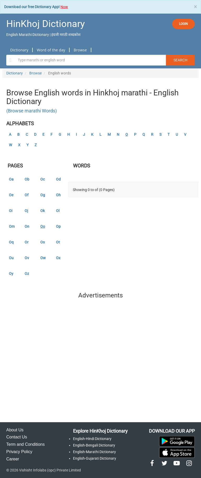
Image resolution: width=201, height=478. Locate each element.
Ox (58, 258)
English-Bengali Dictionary (94, 445)
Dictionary (19, 50)
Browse (80, 50)
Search (180, 60)
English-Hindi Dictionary (92, 439)
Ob (27, 179)
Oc (42, 179)
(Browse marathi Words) (31, 110)
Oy (11, 273)
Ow (43, 258)
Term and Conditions (25, 444)
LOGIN (183, 24)
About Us (15, 430)
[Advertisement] (100, 362)
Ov (27, 258)
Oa (11, 179)
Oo (42, 226)
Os (42, 242)
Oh (58, 195)
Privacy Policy (19, 451)
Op (58, 226)
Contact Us (16, 437)
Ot (58, 242)
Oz (27, 273)
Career (12, 459)
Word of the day (51, 50)
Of (27, 195)
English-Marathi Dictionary (94, 452)
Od (58, 179)
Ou (11, 258)
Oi (10, 211)
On (27, 226)
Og (42, 195)
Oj (26, 211)
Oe (11, 195)
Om (12, 226)
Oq (11, 242)
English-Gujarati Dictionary (94, 458)
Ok (42, 211)
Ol (57, 211)
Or (27, 242)
